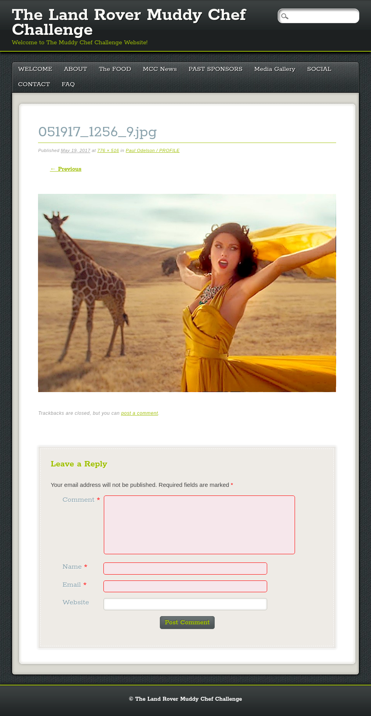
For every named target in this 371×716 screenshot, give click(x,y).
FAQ (68, 84)
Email (75, 584)
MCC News (160, 69)
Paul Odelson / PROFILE (152, 150)
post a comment (139, 413)
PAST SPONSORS (216, 69)
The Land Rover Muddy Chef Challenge (129, 23)
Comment (82, 499)
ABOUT (75, 69)
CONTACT (34, 84)
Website (75, 602)
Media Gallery (274, 69)
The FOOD (115, 69)
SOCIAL (319, 69)
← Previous (65, 169)
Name (75, 566)
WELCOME (35, 69)
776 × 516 (108, 150)
